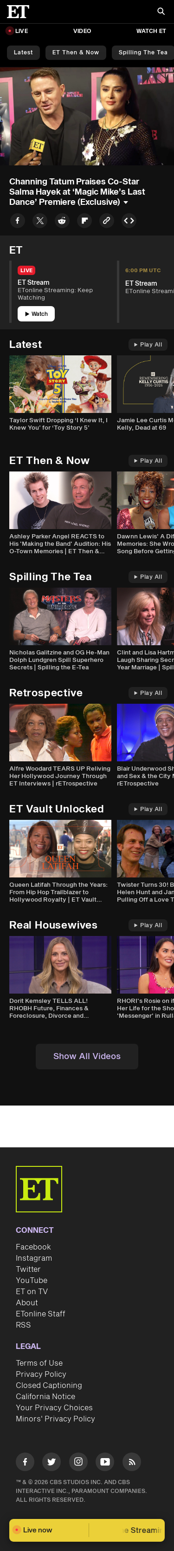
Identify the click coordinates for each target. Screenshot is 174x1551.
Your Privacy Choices (54, 1408)
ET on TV (32, 1291)
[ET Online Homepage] (21, 11)
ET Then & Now (75, 52)
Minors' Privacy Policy (55, 1419)
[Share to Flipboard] (84, 222)
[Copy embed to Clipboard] (129, 222)
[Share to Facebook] (17, 222)
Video (82, 31)
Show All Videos (87, 1056)
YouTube (31, 1280)
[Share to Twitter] (40, 222)
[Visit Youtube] (105, 1463)
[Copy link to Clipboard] (106, 222)
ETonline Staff (40, 1314)
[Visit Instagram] (78, 1463)
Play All (148, 344)
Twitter (28, 1269)
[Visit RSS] (131, 1463)
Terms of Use (39, 1363)
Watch (36, 314)
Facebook (33, 1247)
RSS (23, 1325)
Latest (23, 52)
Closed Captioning (49, 1385)
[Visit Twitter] (51, 1463)
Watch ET (151, 31)
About (27, 1303)
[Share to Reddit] (62, 222)
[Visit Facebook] (25, 1463)
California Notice (45, 1396)
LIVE (21, 31)
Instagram (34, 1258)
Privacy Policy (41, 1374)
